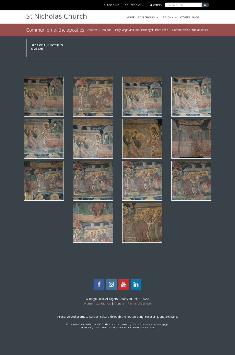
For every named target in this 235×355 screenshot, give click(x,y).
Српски (157, 5)
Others (185, 17)
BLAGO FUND (111, 5)
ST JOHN (168, 17)
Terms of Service (139, 303)
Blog (195, 17)
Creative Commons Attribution (146, 324)
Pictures (92, 30)
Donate (119, 303)
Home (131, 17)
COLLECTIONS (133, 5)
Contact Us (103, 303)
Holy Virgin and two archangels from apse (141, 30)
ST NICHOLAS (146, 17)
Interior (106, 30)
